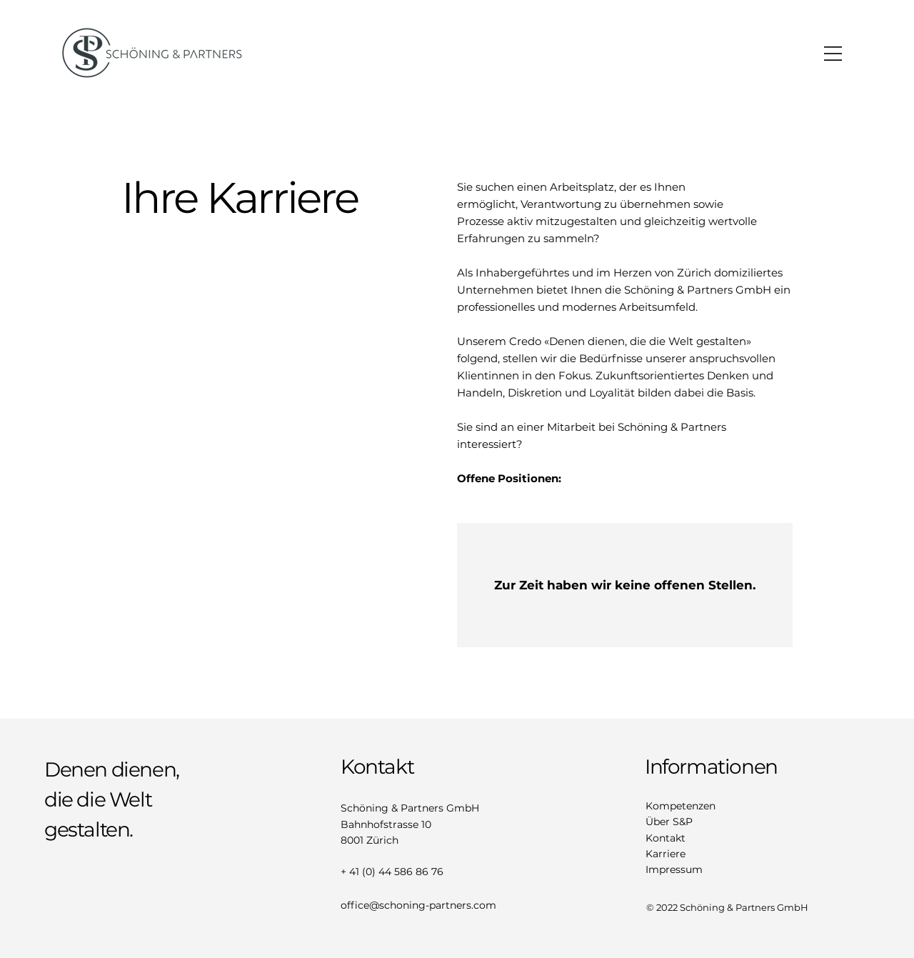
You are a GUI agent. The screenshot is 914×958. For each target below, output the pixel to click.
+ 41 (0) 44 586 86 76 (392, 871)
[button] (833, 53)
